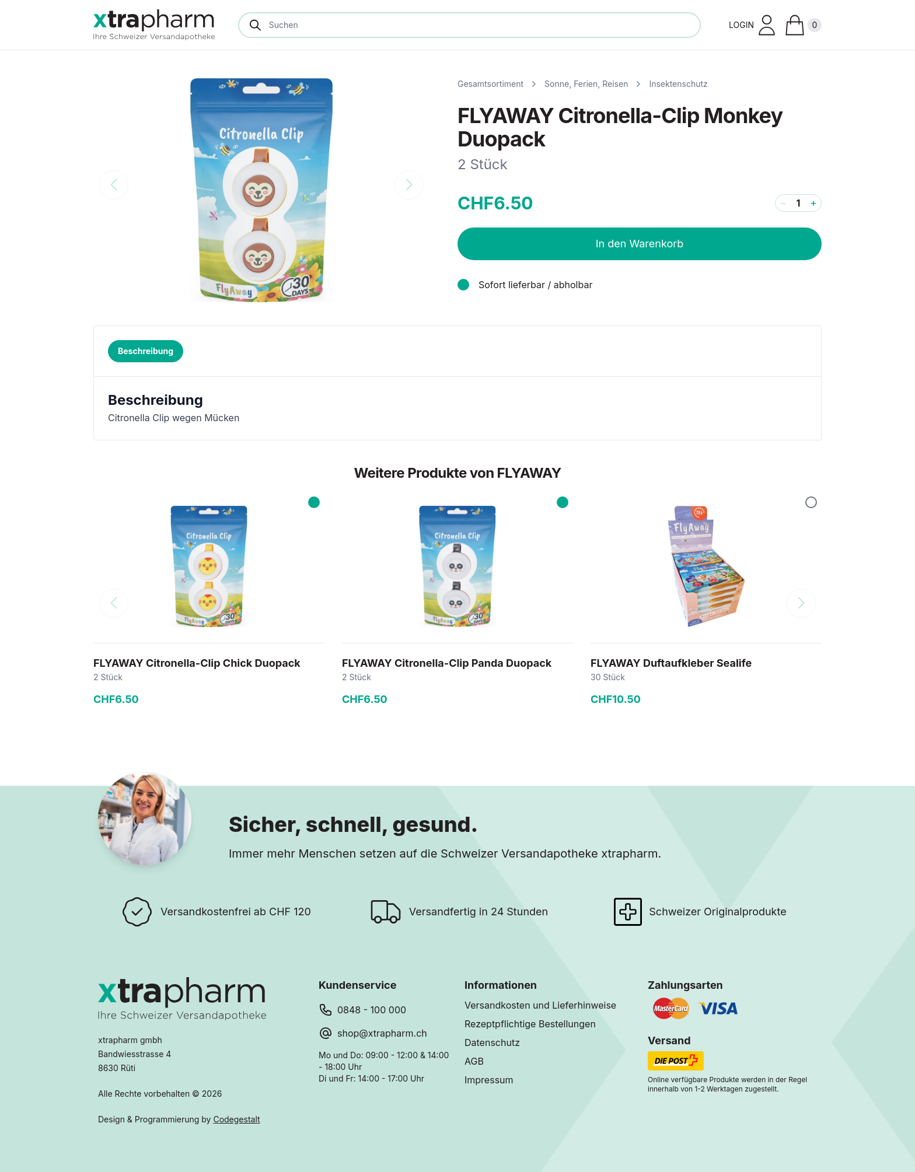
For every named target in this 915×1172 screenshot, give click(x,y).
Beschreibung (145, 351)
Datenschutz (492, 1042)
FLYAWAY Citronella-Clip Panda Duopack (446, 663)
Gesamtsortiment (490, 84)
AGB (474, 1061)
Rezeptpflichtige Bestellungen (530, 1024)
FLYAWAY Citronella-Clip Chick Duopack (197, 663)
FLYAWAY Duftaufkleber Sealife (671, 663)
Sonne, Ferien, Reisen (586, 84)
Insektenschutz (678, 84)
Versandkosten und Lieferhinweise (540, 1005)
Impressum (489, 1080)
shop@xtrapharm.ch (382, 1033)
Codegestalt (236, 1119)
